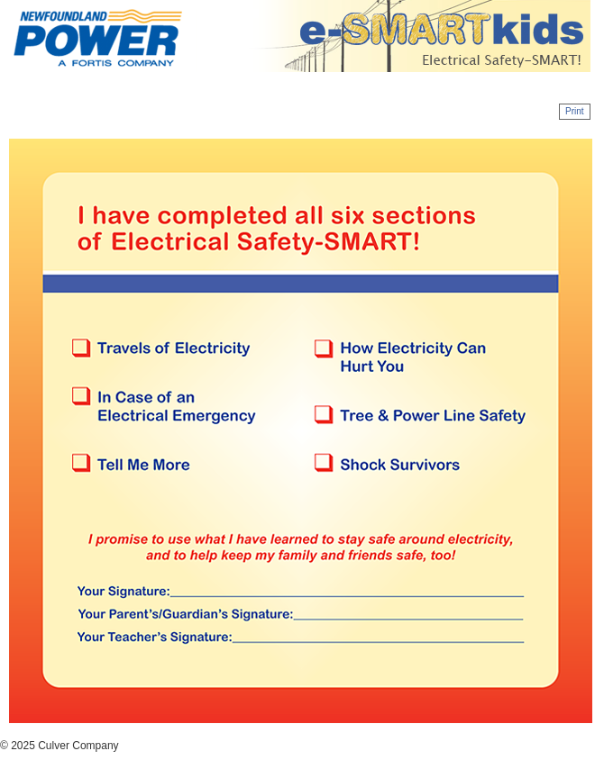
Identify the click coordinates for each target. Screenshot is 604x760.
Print (574, 111)
